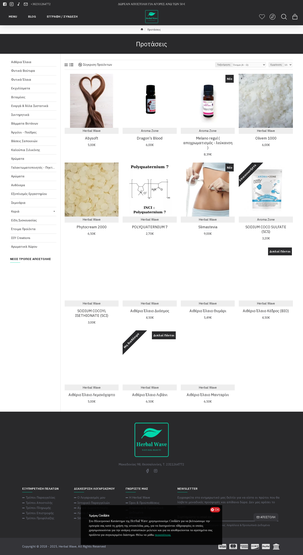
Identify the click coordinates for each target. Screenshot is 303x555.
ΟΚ (217, 510)
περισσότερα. (163, 535)
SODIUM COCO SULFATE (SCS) (265, 229)
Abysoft (91, 138)
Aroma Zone (150, 131)
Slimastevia (207, 227)
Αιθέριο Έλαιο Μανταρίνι (208, 394)
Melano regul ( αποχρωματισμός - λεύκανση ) (208, 143)
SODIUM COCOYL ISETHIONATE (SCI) (91, 313)
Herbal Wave (92, 131)
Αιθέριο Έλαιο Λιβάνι (149, 394)
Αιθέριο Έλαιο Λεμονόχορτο (91, 394)
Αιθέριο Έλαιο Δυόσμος (149, 311)
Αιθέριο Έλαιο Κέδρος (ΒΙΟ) (266, 311)
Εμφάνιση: (276, 64)
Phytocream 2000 (92, 227)
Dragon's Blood (150, 138)
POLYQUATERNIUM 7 (150, 227)
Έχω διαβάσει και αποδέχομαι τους (223, 525)
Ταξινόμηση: (224, 64)
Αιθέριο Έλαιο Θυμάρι (207, 311)
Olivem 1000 (266, 138)
